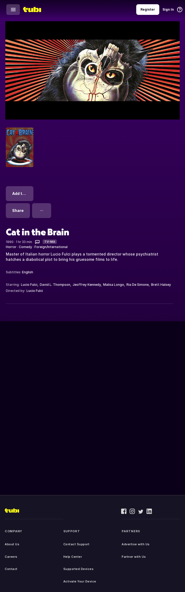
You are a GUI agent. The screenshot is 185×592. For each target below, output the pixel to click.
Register (147, 9)
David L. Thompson (55, 285)
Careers (11, 557)
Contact (11, 569)
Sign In (168, 9)
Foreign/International (51, 247)
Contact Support (76, 544)
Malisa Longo (113, 285)
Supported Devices (78, 569)
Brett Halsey (161, 285)
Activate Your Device (79, 581)
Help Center (72, 557)
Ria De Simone (137, 285)
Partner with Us (134, 557)
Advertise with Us (136, 544)
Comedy (25, 247)
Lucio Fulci (29, 285)
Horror (11, 247)
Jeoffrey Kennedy (87, 285)
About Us (12, 544)
